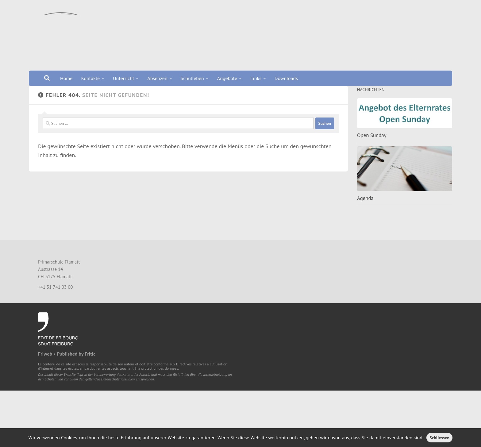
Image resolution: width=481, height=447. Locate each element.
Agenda (365, 205)
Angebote (227, 78)
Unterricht (123, 78)
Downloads (286, 78)
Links (255, 78)
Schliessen (439, 438)
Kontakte (90, 78)
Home (66, 78)
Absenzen (157, 78)
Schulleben (192, 78)
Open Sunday (372, 143)
